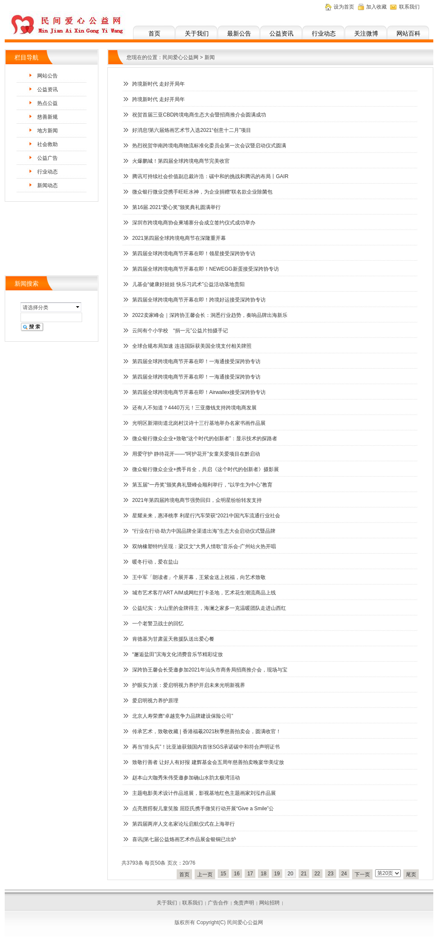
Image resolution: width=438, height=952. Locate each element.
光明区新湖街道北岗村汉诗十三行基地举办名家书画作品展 (199, 423)
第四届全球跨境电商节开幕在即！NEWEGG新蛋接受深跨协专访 (205, 269)
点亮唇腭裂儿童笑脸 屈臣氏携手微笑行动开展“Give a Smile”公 (203, 809)
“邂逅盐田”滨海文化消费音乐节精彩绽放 (177, 654)
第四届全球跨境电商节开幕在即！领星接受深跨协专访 (193, 254)
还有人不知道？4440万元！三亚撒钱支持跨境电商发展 (194, 408)
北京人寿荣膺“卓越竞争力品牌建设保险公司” (182, 716)
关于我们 (197, 33)
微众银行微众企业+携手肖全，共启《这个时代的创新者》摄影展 (205, 469)
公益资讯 (281, 33)
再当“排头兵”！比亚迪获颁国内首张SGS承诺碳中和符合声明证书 (206, 747)
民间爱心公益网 (180, 57)
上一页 (205, 874)
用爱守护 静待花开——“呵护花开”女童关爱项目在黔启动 (196, 454)
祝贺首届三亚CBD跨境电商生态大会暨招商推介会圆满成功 (199, 115)
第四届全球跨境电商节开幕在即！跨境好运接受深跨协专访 (199, 300)
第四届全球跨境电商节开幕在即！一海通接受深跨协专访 (196, 361)
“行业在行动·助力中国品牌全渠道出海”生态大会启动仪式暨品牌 (203, 531)
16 (237, 874)
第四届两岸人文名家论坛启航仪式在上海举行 (183, 824)
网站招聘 (269, 903)
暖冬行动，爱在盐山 (155, 562)
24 (344, 874)
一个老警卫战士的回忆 (157, 624)
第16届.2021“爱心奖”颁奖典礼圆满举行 (176, 207)
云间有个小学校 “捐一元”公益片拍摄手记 (180, 331)
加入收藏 (376, 7)
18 (263, 874)
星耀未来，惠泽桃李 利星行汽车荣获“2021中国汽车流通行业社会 (206, 516)
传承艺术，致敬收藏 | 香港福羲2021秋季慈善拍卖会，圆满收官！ (206, 731)
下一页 (362, 874)
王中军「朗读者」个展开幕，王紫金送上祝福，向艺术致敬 (199, 577)
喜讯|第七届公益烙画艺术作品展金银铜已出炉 (184, 839)
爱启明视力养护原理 (155, 701)
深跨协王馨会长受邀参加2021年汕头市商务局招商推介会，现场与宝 (209, 670)
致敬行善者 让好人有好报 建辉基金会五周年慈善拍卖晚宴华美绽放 (208, 762)
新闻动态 (47, 185)
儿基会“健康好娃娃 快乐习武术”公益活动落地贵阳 (188, 284)
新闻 (209, 57)
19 (277, 874)
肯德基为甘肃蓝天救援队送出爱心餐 (173, 639)
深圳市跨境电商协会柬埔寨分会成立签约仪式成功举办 (193, 223)
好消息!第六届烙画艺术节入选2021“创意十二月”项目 (191, 130)
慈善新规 (47, 117)
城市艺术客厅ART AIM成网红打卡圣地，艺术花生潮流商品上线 (204, 593)
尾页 (411, 874)
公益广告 (47, 158)
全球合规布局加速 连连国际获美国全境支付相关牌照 (192, 346)
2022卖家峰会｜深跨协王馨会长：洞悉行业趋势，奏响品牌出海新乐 (209, 315)
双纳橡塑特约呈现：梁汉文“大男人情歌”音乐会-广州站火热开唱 (204, 546)
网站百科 (408, 33)
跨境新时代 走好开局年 (158, 84)
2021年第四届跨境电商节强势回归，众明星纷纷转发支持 (197, 500)
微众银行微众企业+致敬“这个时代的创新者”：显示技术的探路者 (204, 439)
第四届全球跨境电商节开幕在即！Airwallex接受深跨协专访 (199, 392)
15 (223, 874)
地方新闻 (47, 131)
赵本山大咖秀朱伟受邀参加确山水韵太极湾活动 (186, 778)
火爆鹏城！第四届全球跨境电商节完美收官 (181, 161)
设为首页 (344, 7)
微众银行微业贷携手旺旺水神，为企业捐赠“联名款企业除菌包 (202, 192)
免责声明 (244, 903)
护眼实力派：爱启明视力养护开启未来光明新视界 (188, 685)
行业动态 (324, 33)
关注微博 (366, 33)
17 (250, 874)
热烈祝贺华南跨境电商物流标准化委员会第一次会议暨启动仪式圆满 (209, 146)
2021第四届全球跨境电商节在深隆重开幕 (179, 238)
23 (330, 874)
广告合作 (218, 903)
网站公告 (47, 76)
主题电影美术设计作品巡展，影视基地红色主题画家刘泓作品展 (204, 793)
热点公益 (47, 103)
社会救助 (47, 144)
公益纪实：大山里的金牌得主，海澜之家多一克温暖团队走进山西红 (209, 608)
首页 (154, 33)
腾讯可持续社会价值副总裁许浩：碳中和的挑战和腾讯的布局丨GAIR (210, 176)
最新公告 (239, 33)
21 (304, 874)
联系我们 (409, 7)
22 (317, 874)
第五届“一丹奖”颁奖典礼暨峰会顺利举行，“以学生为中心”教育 (202, 485)
